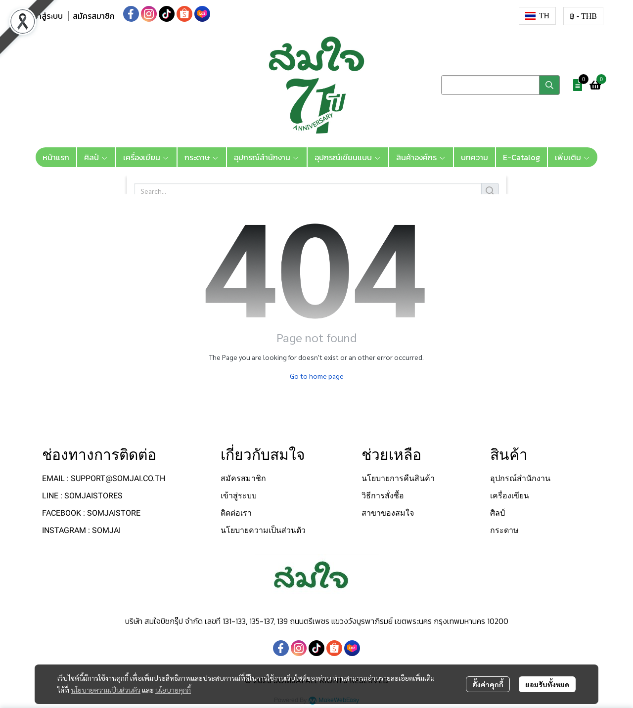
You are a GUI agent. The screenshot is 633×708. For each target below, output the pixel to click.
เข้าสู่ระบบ (47, 16)
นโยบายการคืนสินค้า (398, 478)
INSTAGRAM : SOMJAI (81, 530)
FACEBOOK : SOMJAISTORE (91, 513)
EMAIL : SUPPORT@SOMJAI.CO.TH (103, 478)
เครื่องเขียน (509, 495)
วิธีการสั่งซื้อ (383, 495)
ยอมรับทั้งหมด (547, 684)
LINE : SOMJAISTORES (82, 495)
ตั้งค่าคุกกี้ (487, 684)
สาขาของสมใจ (388, 513)
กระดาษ (504, 530)
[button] (537, 16)
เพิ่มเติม (572, 157)
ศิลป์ (497, 513)
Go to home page (317, 375)
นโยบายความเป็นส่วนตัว (105, 689)
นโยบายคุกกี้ (173, 689)
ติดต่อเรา (236, 513)
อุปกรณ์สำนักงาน (520, 478)
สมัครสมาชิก (94, 16)
